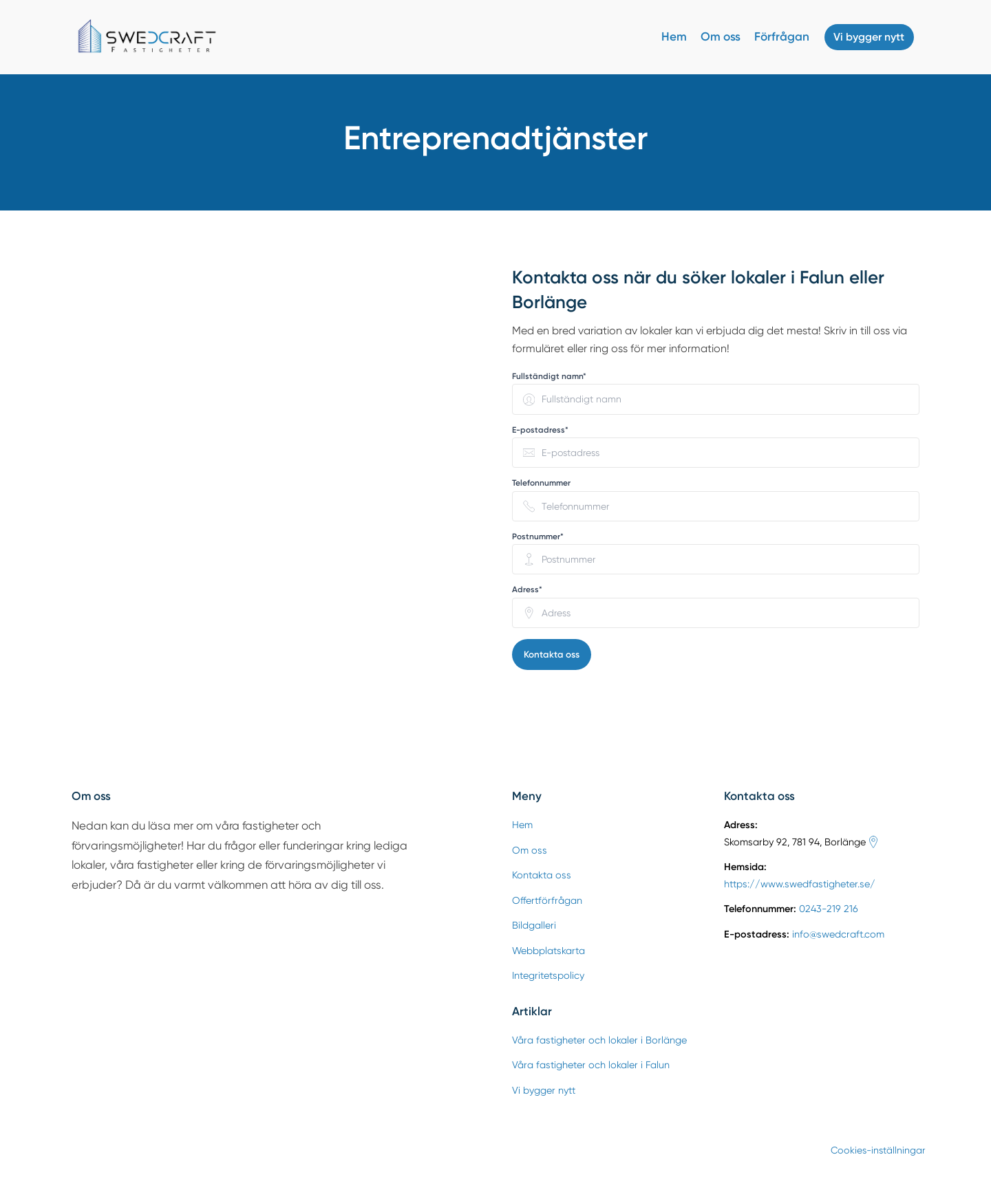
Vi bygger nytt (865, 37)
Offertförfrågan (547, 901)
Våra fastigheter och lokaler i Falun (591, 1065)
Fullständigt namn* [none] (549, 376)
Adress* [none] (527, 589)
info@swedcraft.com (838, 934)
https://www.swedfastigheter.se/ (799, 884)
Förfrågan (774, 36)
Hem (667, 36)
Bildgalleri (534, 925)
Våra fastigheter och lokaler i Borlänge (599, 1040)
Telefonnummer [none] (541, 483)
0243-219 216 (828, 909)
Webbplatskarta (548, 951)
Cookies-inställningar (869, 1150)
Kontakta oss (552, 654)
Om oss (714, 36)
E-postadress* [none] (540, 430)
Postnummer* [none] (538, 536)
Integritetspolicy (548, 976)
